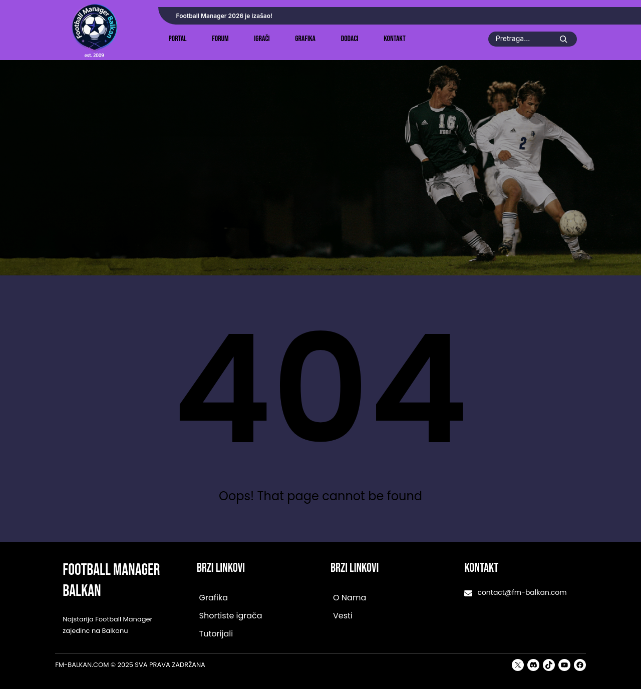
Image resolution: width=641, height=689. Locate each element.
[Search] (563, 39)
